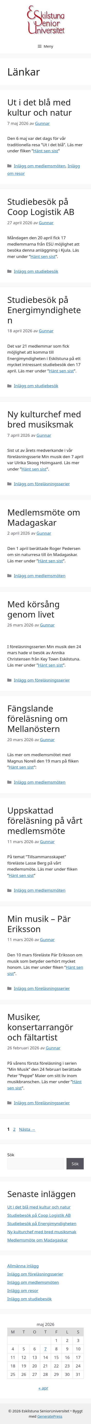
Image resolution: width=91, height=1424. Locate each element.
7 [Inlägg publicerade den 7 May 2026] (45, 1349)
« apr (43, 1388)
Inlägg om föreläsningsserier (42, 484)
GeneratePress (49, 1416)
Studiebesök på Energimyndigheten (44, 310)
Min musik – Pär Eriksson (39, 924)
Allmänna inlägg (23, 1266)
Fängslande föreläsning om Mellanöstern (37, 718)
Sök (10, 1155)
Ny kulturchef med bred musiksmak (44, 419)
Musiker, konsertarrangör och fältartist (40, 1027)
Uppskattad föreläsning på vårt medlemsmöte (45, 820)
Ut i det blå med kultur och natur (39, 107)
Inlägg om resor (22, 1290)
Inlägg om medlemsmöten (39, 166)
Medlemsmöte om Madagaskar (43, 517)
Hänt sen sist (45, 151)
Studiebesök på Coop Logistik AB (40, 206)
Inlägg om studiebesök (36, 271)
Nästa (27, 1129)
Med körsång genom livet (33, 609)
